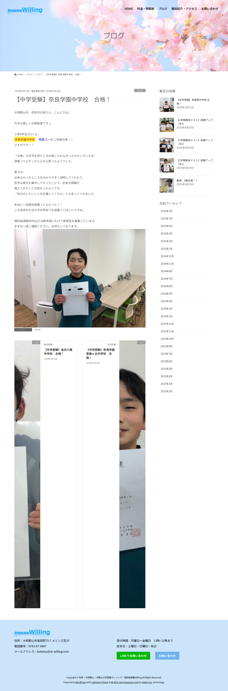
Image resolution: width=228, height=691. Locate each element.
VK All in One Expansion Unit (125, 682)
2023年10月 (167, 339)
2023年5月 (167, 368)
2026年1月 (167, 211)
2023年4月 (167, 376)
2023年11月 (167, 331)
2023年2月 (167, 391)
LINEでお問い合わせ (133, 656)
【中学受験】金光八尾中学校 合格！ (58, 351)
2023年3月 (167, 383)
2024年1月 (167, 316)
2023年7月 (167, 353)
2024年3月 (167, 301)
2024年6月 (167, 286)
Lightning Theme (99, 682)
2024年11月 (167, 263)
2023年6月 (167, 361)
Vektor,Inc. (147, 682)
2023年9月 (167, 346)
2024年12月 (167, 256)
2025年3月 (167, 233)
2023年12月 (167, 324)
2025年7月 (167, 218)
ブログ (139, 90)
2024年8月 (167, 271)
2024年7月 (167, 278)
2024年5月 (167, 293)
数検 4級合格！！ (187, 180)
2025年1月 (167, 248)
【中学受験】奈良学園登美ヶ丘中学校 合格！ (100, 353)
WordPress (81, 682)
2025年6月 (167, 226)
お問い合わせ (167, 656)
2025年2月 (167, 241)
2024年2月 (167, 308)
